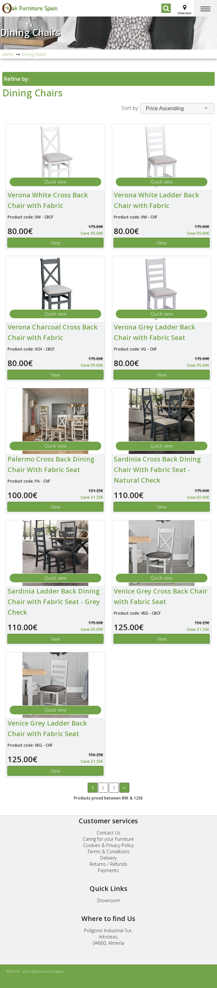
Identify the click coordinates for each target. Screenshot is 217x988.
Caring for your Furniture (108, 839)
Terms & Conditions (108, 851)
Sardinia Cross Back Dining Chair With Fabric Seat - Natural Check (157, 470)
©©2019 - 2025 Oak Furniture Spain (35, 971)
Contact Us (108, 833)
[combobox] (177, 108)
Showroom (108, 900)
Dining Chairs (30, 32)
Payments (108, 870)
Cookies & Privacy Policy (108, 845)
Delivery (108, 858)
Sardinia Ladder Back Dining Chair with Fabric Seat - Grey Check (54, 602)
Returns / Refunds (108, 864)
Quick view (55, 182)
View (55, 243)
